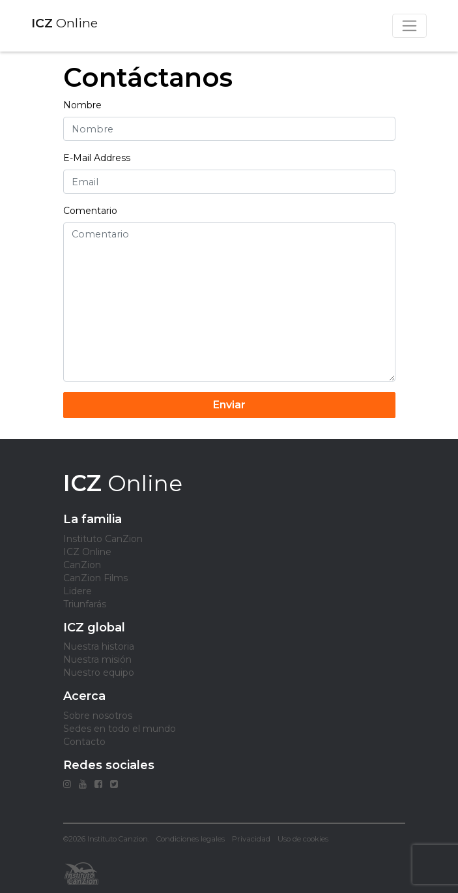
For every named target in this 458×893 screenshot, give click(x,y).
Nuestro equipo (98, 672)
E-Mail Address (96, 158)
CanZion (82, 565)
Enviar (229, 405)
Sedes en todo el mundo (119, 728)
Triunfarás (84, 604)
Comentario (90, 211)
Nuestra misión (97, 659)
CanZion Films (95, 578)
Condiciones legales (190, 838)
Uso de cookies (303, 838)
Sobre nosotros (97, 715)
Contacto (84, 742)
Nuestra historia (98, 646)
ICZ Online (87, 552)
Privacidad (251, 838)
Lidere (77, 591)
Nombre (82, 105)
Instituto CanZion (103, 539)
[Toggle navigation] (409, 26)
